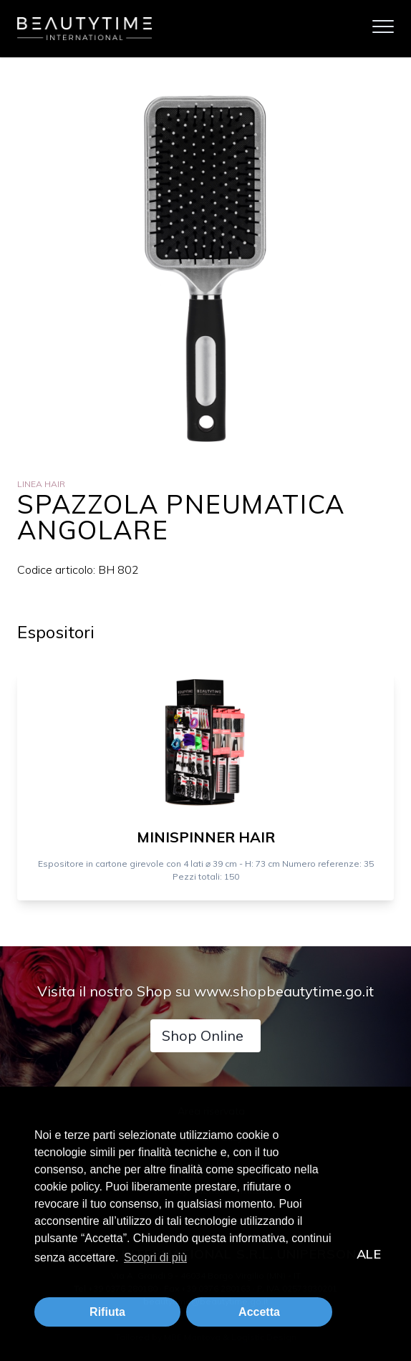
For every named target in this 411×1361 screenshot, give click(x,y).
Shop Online (202, 1035)
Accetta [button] (259, 1312)
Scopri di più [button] (155, 1257)
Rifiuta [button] (107, 1312)
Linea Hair (41, 483)
